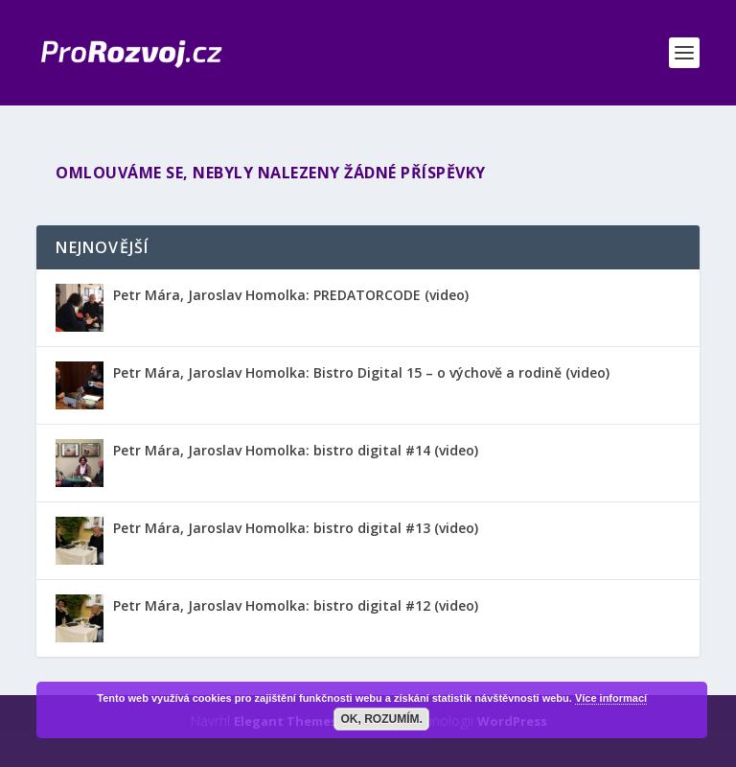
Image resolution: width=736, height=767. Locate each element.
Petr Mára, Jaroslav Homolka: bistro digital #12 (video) (295, 605)
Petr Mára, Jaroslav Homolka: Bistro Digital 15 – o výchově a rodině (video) (361, 372)
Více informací (611, 698)
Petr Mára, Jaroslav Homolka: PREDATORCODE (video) (291, 295)
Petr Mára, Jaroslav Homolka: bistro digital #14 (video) (295, 450)
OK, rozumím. (382, 719)
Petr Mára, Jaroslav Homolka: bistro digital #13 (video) (295, 528)
